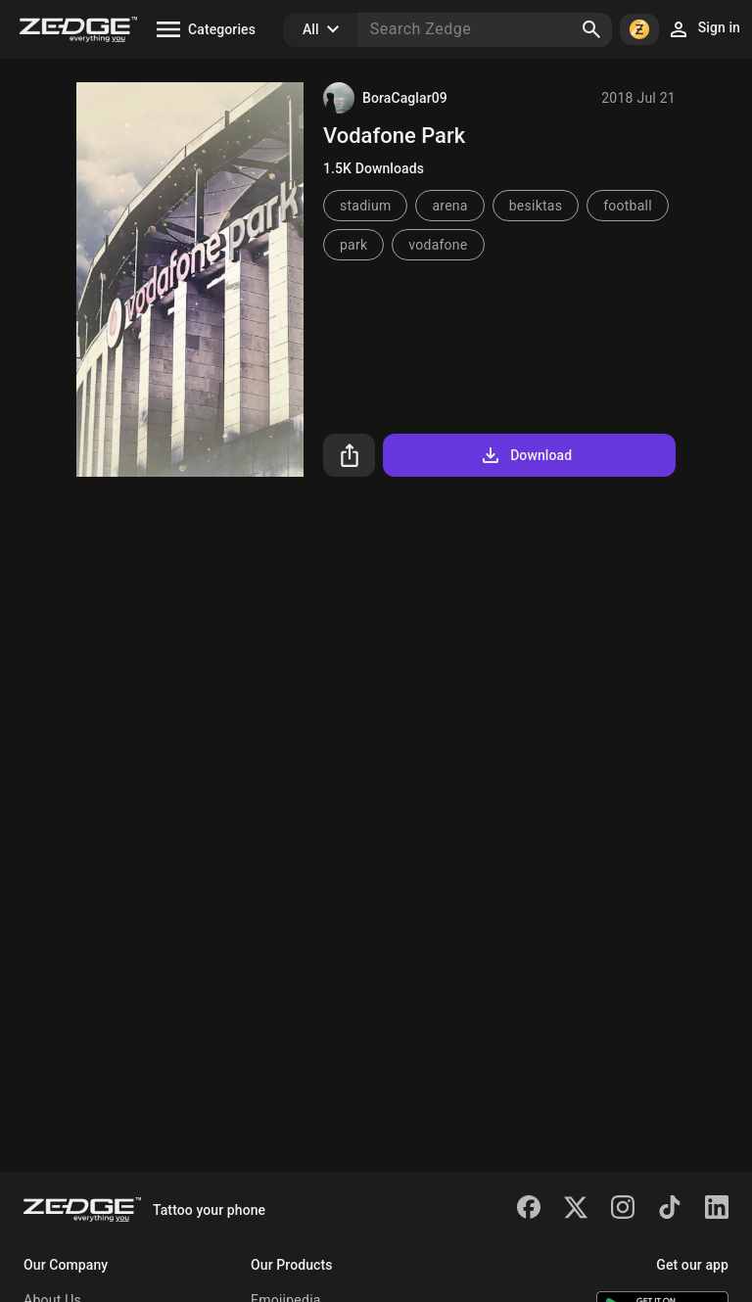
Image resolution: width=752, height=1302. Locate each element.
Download (525, 455)
